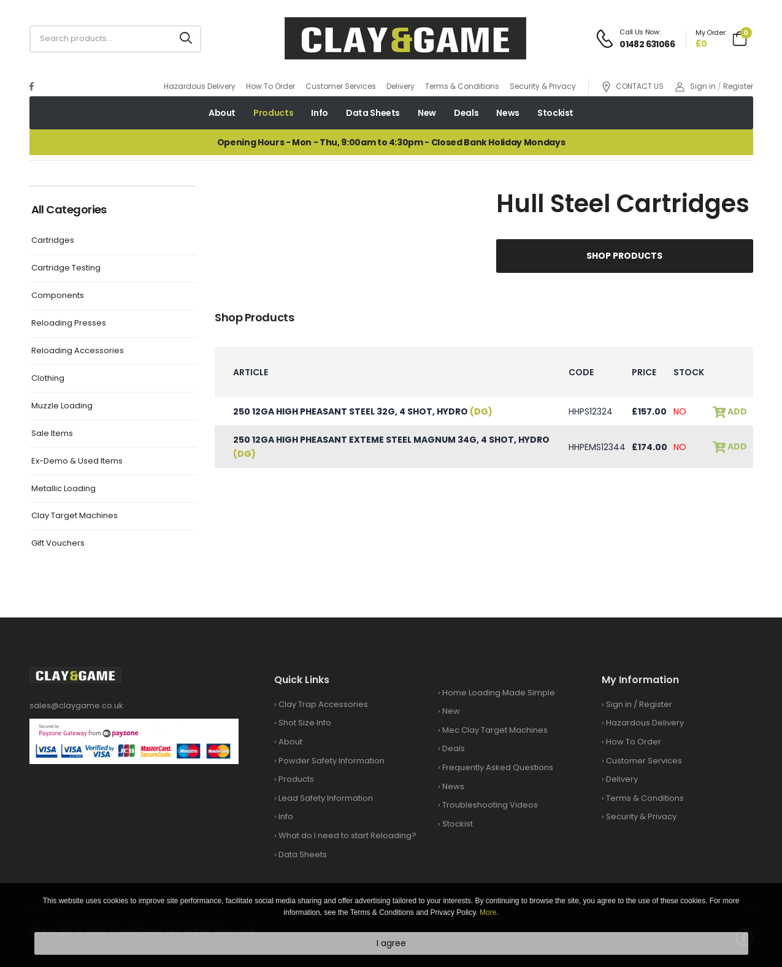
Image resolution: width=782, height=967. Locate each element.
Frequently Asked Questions (497, 767)
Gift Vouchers (58, 543)
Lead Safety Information (325, 798)
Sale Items (52, 434)
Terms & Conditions (462, 86)
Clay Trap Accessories (323, 704)
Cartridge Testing (66, 268)
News (507, 113)
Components (57, 296)
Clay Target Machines (74, 516)
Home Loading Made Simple (498, 692)
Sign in (695, 86)
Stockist (555, 113)
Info (319, 113)
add (736, 412)
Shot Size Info (304, 722)
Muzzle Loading (62, 406)
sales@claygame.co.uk (76, 705)
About (222, 113)
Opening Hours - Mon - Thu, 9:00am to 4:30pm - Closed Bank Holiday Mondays (391, 142)
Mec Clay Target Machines (495, 730)
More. (489, 912)
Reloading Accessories (77, 351)
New (427, 113)
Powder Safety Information (331, 760)
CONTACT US (632, 87)
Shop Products (624, 256)
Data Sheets (373, 113)
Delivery (400, 86)
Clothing (47, 378)
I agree (391, 943)
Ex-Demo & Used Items (77, 461)
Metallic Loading (63, 489)
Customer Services (340, 86)
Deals (466, 113)
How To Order (270, 86)
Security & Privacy (543, 86)
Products (273, 113)
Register (738, 86)
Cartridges (52, 240)
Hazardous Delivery (200, 86)
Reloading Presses (68, 323)
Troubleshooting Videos (490, 805)
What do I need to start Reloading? (347, 835)
